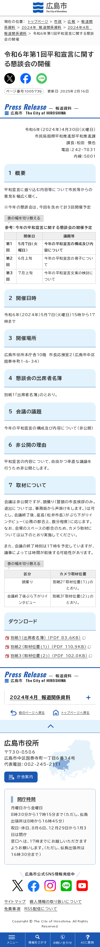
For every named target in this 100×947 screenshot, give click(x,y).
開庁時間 (26, 799)
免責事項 (12, 909)
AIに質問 (87, 942)
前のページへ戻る (32, 712)
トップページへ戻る (75, 712)
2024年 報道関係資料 (42, 27)
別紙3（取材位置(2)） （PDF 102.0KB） (51, 656)
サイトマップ (15, 902)
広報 (71, 21)
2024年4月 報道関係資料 (40, 697)
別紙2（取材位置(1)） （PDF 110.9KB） (51, 647)
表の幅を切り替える (24, 218)
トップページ (38, 21)
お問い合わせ (62, 942)
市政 (58, 21)
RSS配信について (40, 909)
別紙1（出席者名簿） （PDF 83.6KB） (48, 638)
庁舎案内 (25, 777)
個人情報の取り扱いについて (56, 902)
